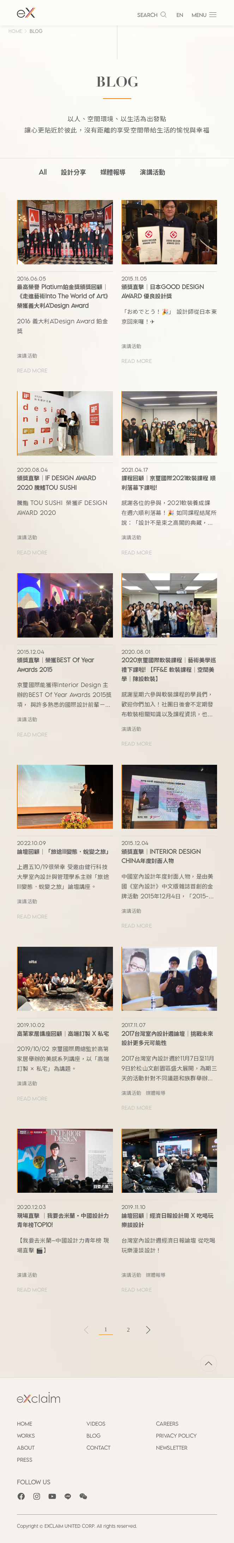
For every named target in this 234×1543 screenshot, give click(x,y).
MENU (204, 14)
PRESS (24, 1459)
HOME (15, 31)
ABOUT (26, 1447)
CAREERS (167, 1423)
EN (179, 15)
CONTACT (98, 1447)
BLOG (36, 31)
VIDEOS (96, 1423)
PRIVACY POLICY (176, 1435)
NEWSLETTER (171, 1447)
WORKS (26, 1435)
